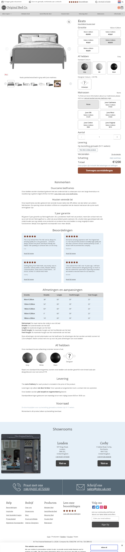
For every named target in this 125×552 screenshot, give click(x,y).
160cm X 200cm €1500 (110, 104)
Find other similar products (88, 150)
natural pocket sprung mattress (95, 98)
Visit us (62, 463)
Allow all (104, 539)
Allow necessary (104, 545)
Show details (29, 548)
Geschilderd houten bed (86, 24)
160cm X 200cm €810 (110, 125)
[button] (69, 48)
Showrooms (29, 511)
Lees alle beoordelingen (71, 512)
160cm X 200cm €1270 (88, 114)
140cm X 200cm (88, 41)
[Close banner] (122, 536)
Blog (27, 515)
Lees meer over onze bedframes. (66, 194)
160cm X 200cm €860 (88, 125)
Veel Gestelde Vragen (13, 515)
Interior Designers (32, 523)
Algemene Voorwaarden (14, 523)
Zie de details (116, 154)
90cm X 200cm (88, 33)
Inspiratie (9, 511)
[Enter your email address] (105, 518)
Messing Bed (49, 515)
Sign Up (105, 524)
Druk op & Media (31, 519)
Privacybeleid (11, 519)
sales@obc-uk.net (99, 489)
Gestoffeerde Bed (50, 511)
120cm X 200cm (110, 33)
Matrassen (48, 523)
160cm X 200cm (110, 41)
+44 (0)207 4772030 (62, 457)
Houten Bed (48, 519)
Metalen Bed (48, 507)
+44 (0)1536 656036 (104, 457)
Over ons (28, 507)
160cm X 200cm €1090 (110, 114)
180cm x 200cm (88, 49)
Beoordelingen (11, 507)
